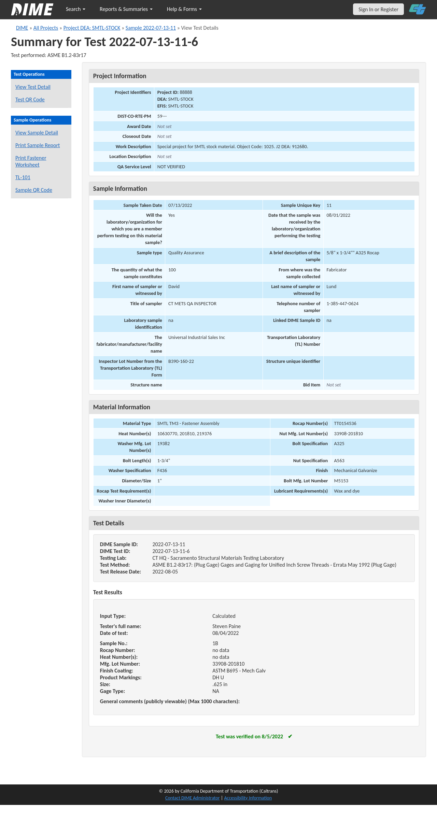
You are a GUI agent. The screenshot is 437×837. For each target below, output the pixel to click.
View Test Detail (33, 87)
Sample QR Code (33, 190)
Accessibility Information (248, 798)
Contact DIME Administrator (192, 798)
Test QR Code (30, 99)
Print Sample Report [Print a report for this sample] (37, 145)
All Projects (45, 28)
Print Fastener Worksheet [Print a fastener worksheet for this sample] (30, 161)
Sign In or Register (378, 9)
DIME (22, 28)
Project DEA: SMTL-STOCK (92, 28)
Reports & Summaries (126, 9)
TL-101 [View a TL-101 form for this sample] (22, 177)
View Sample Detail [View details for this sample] (36, 132)
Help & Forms (184, 9)
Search (75, 9)
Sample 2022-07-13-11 (151, 28)
